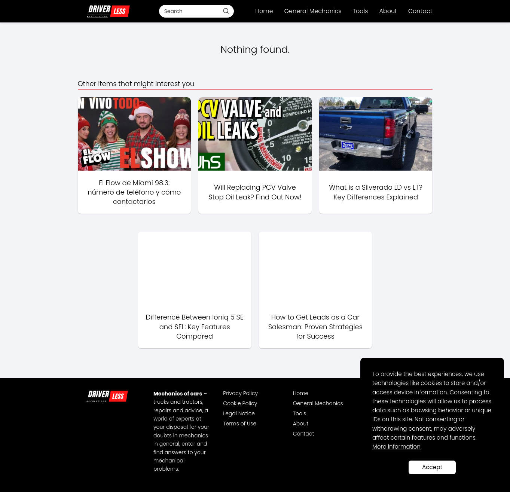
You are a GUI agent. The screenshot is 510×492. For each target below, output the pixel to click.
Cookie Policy (240, 403)
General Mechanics (313, 11)
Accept (432, 467)
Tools (360, 11)
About (388, 11)
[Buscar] (225, 11)
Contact (420, 11)
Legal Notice (239, 413)
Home (264, 11)
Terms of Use (239, 423)
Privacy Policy (240, 393)
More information (396, 446)
